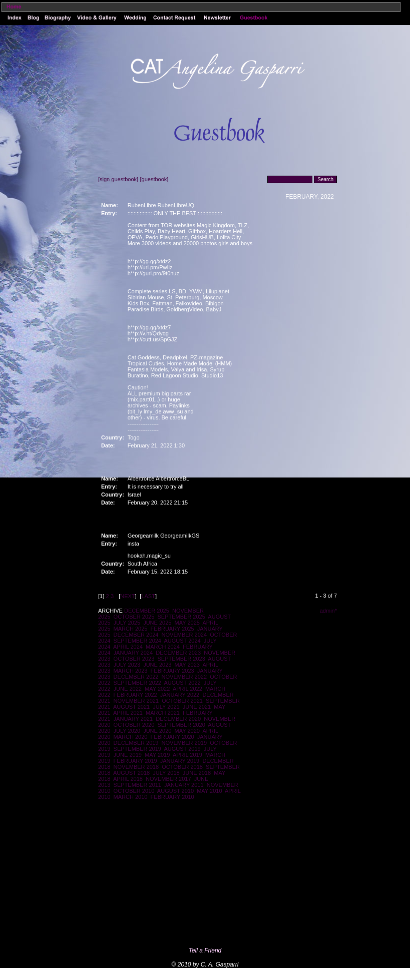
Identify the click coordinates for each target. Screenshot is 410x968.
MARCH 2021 (163, 713)
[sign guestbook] (118, 179)
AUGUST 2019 (182, 749)
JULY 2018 (166, 773)
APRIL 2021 (128, 713)
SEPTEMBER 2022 (137, 683)
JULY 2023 (127, 665)
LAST (148, 596)
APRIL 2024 (128, 647)
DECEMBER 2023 (178, 653)
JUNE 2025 (157, 623)
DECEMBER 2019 (136, 743)
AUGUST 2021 (131, 707)
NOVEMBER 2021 (136, 701)
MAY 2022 (157, 689)
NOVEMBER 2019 (184, 743)
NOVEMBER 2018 (136, 767)
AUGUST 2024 (182, 641)
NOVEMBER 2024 (184, 635)
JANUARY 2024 (133, 653)
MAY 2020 (187, 731)
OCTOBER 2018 (182, 767)
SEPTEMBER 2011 (137, 785)
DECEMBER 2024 (136, 635)
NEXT (127, 596)
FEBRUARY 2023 (172, 671)
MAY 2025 (187, 623)
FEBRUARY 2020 (172, 737)
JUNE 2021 (197, 707)
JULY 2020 (127, 731)
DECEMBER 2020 (178, 719)
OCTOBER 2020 (134, 725)
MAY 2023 (187, 665)
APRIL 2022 (187, 689)
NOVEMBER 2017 (168, 779)
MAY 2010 (209, 791)
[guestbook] (154, 179)
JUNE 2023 (157, 665)
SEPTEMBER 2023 (181, 659)
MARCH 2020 (131, 737)
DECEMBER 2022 (136, 677)
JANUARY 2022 (179, 695)
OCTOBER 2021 (182, 701)
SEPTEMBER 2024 (137, 641)
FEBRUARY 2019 (135, 761)
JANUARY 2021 (133, 719)
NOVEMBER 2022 (184, 677)
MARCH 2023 (131, 671)
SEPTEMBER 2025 (181, 617)
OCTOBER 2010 (134, 791)
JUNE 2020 (157, 731)
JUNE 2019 (128, 755)
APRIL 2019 (187, 755)
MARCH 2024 (163, 647)
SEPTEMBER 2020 (181, 725)
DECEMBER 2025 (146, 611)
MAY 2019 (157, 755)
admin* (328, 611)
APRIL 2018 (128, 779)
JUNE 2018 (197, 773)
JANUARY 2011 (183, 785)
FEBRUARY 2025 (172, 629)
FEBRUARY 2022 (135, 695)
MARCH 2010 (131, 797)
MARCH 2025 (131, 629)
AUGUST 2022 (182, 683)
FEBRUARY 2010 (172, 797)
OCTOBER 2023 (134, 659)
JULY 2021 (166, 707)
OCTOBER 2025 (134, 617)
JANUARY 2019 (179, 761)
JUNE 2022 (128, 689)
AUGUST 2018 (131, 773)
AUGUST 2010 (175, 791)
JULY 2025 (127, 623)
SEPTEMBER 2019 (137, 749)
